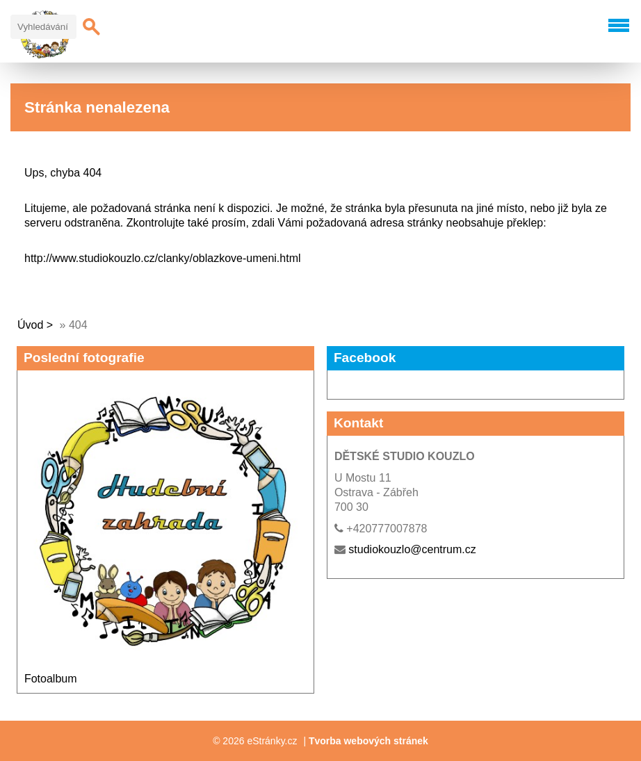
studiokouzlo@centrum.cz (412, 549)
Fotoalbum (50, 679)
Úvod (30, 325)
